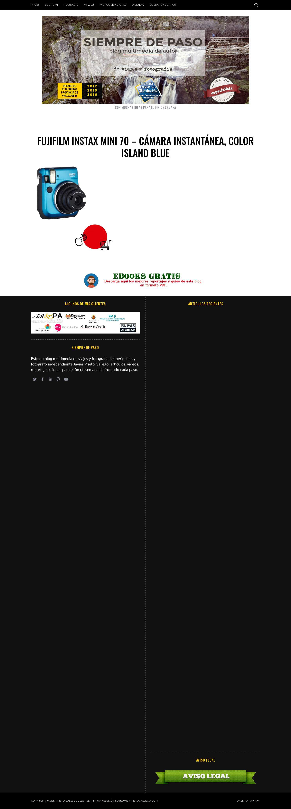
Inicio (35, 4)
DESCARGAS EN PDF (163, 4)
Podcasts (71, 4)
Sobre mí (51, 4)
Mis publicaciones (113, 4)
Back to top (248, 801)
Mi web (89, 4)
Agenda (138, 4)
